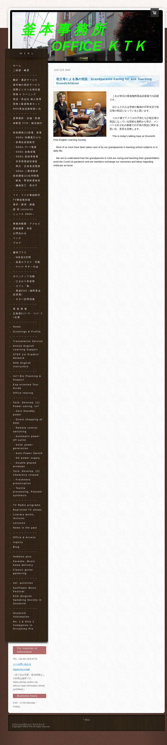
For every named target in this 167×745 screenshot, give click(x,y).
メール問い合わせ (22, 664)
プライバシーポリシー (21, 724)
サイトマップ (38, 724)
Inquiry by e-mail (21, 669)
